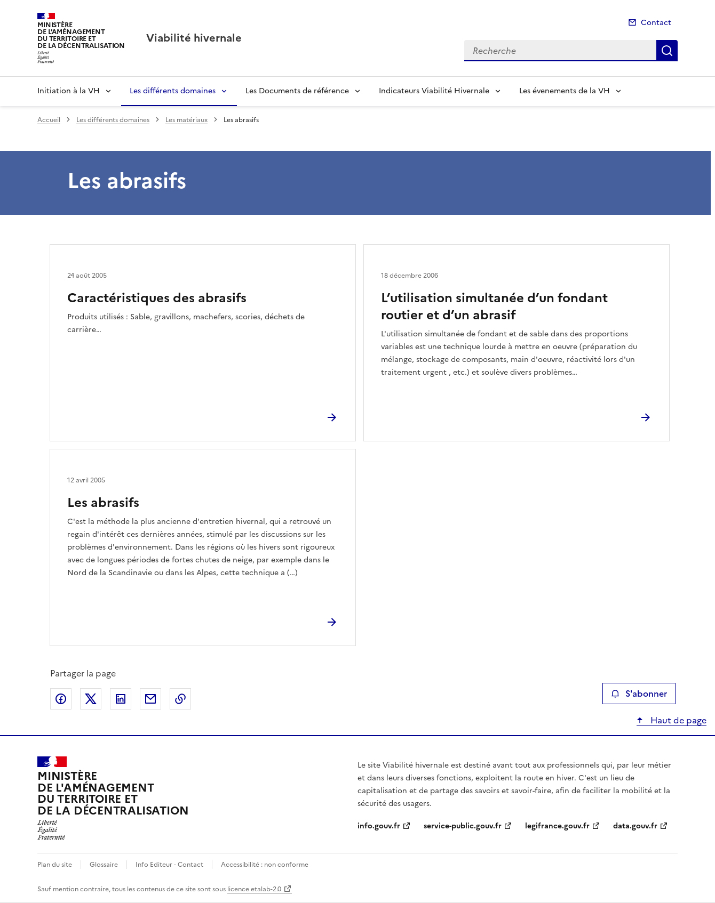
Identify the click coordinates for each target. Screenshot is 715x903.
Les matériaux (186, 120)
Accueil (48, 120)
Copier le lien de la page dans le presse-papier (180, 699)
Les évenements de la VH (564, 90)
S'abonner (639, 693)
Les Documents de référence (297, 90)
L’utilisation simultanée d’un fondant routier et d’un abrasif (494, 306)
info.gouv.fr (379, 826)
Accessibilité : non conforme (264, 864)
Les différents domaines (173, 90)
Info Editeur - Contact (169, 864)
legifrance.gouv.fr (557, 826)
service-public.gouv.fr (463, 826)
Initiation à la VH (68, 90)
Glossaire (104, 864)
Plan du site (54, 864)
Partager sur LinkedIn (120, 699)
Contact (656, 22)
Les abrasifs (103, 502)
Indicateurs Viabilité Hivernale (434, 90)
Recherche (667, 50)
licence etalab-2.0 (254, 889)
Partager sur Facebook (61, 699)
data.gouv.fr (635, 826)
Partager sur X (90, 699)
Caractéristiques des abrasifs (157, 298)
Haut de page (677, 720)
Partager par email (150, 699)
